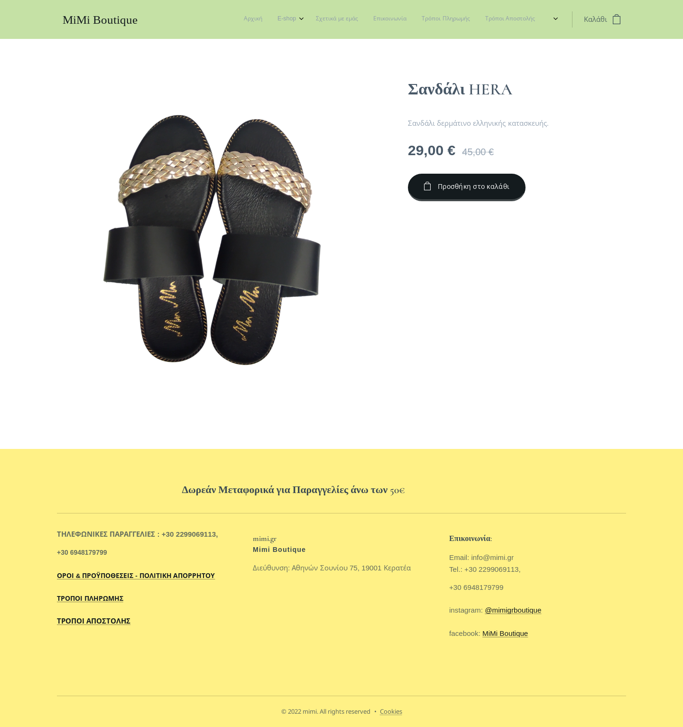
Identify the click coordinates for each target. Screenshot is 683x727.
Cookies (391, 711)
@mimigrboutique (513, 610)
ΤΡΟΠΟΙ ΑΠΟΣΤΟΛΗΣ (93, 621)
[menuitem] (447, 19)
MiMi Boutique (505, 633)
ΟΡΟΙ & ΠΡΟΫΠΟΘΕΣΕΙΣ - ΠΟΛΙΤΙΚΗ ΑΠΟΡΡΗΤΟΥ (136, 575)
